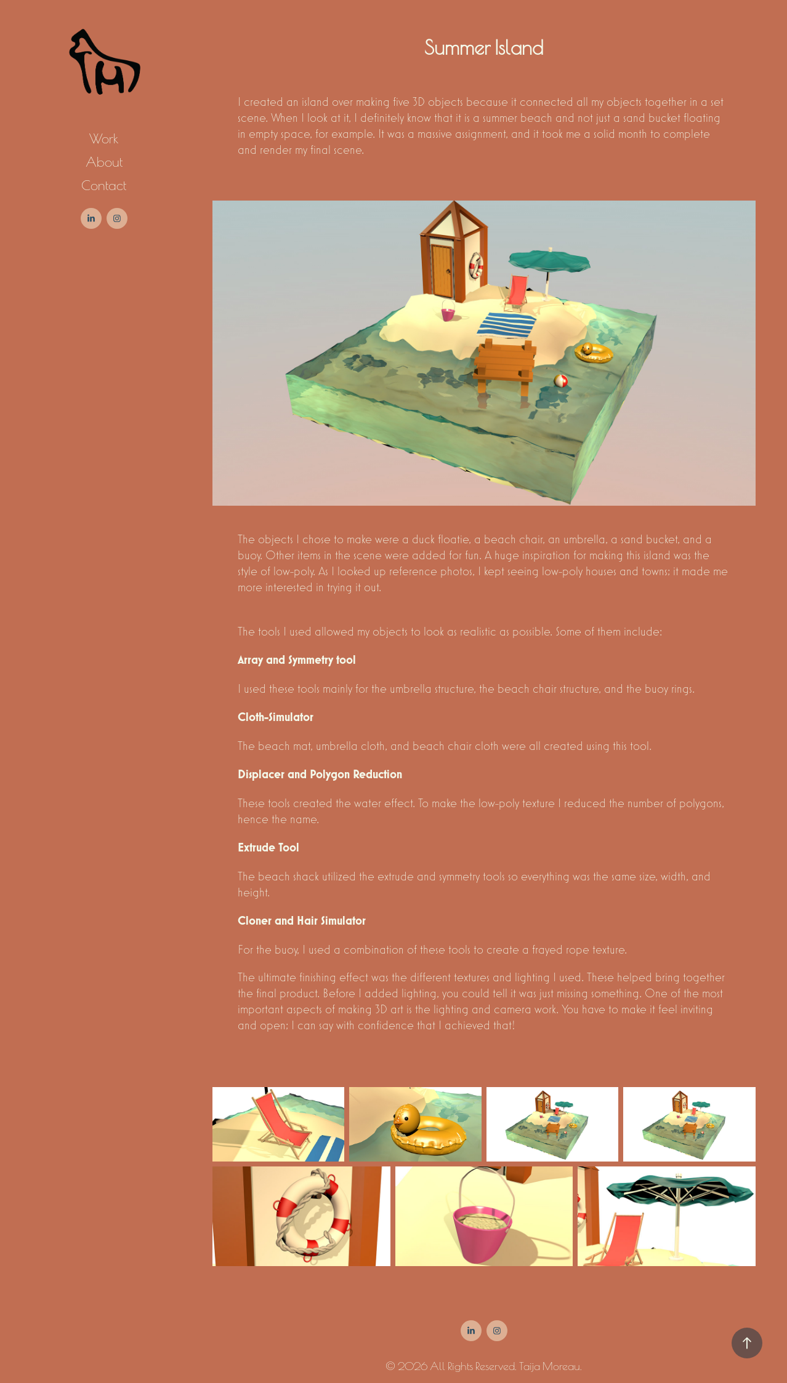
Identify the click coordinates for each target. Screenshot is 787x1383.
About (104, 161)
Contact (103, 184)
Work (103, 137)
